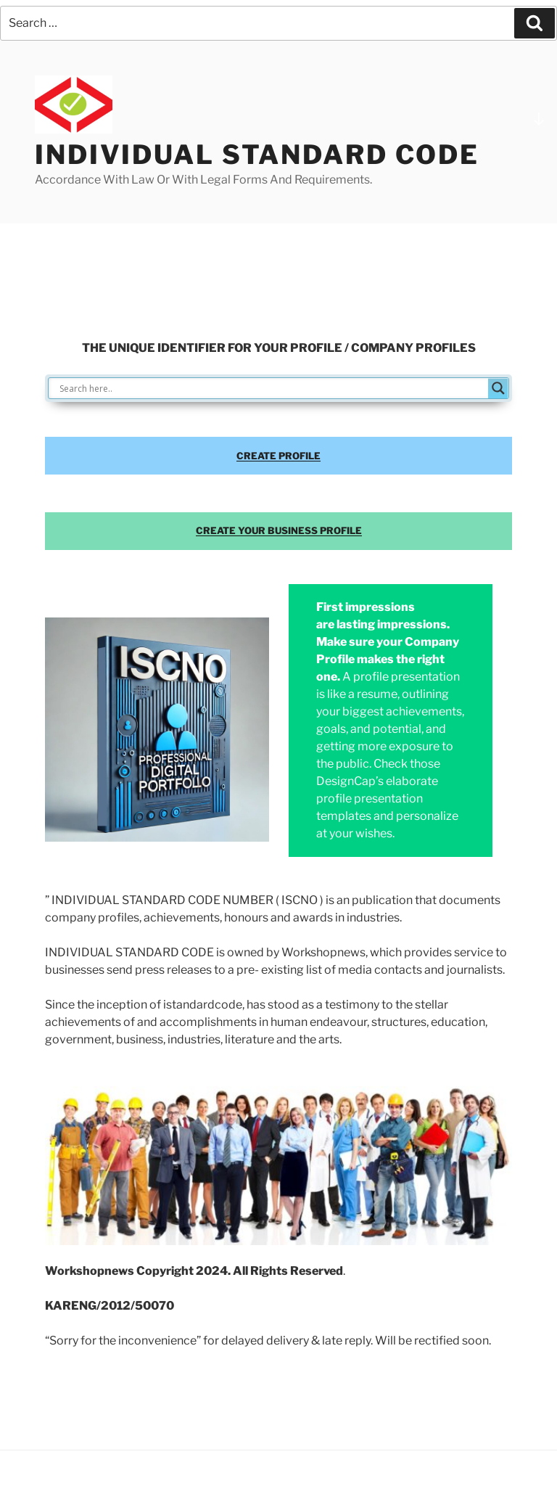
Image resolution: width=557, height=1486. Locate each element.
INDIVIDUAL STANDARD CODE (257, 155)
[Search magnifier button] (498, 388)
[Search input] (271, 388)
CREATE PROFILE (278, 455)
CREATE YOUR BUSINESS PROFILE (279, 530)
